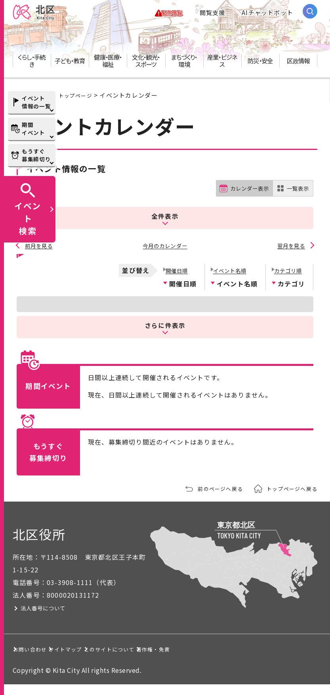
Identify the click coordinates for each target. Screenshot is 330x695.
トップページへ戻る (288, 487)
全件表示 (165, 220)
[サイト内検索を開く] (310, 15)
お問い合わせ (41, 648)
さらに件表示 (165, 324)
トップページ (78, 102)
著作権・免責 (41, 659)
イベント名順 (230, 269)
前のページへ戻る (210, 487)
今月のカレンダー (165, 247)
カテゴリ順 (288, 269)
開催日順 (176, 269)
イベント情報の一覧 (36, 102)
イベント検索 (27, 218)
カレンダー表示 (243, 195)
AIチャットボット (267, 15)
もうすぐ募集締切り (36, 155)
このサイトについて (196, 648)
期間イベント (33, 128)
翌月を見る (290, 247)
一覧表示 (296, 195)
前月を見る (40, 247)
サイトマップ (113, 648)
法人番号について (59, 607)
